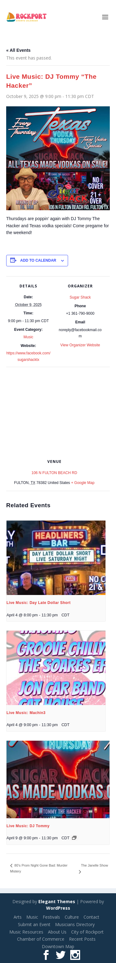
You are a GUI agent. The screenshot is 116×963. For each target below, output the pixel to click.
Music (28, 337)
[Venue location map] (58, 411)
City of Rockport (87, 932)
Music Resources (26, 932)
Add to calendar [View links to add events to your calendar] (38, 260)
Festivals (51, 917)
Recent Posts (82, 939)
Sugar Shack (80, 297)
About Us (57, 932)
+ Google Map (83, 483)
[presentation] (55, 558)
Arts (18, 917)
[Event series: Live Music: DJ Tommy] (74, 838)
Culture (72, 917)
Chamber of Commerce (40, 939)
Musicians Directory (75, 924)
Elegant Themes (56, 901)
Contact (91, 917)
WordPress (58, 908)
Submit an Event (34, 924)
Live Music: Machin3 (25, 713)
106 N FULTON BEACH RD (54, 473)
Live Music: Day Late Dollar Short (38, 603)
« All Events (18, 50)
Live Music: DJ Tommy (27, 826)
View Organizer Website (80, 345)
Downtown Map (58, 946)
